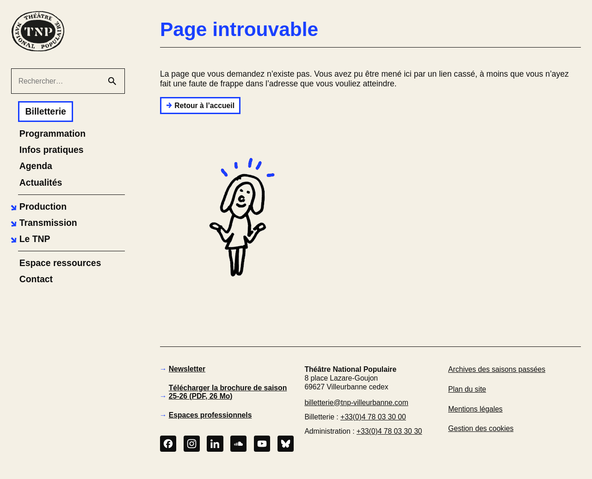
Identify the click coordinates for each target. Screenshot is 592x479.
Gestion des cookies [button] (480, 428)
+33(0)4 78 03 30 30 (389, 431)
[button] (37, 207)
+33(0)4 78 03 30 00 (373, 417)
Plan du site (467, 389)
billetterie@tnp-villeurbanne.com (356, 402)
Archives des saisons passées (496, 369)
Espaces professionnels (210, 415)
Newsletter (187, 369)
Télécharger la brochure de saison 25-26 (228, 392)
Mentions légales (475, 409)
